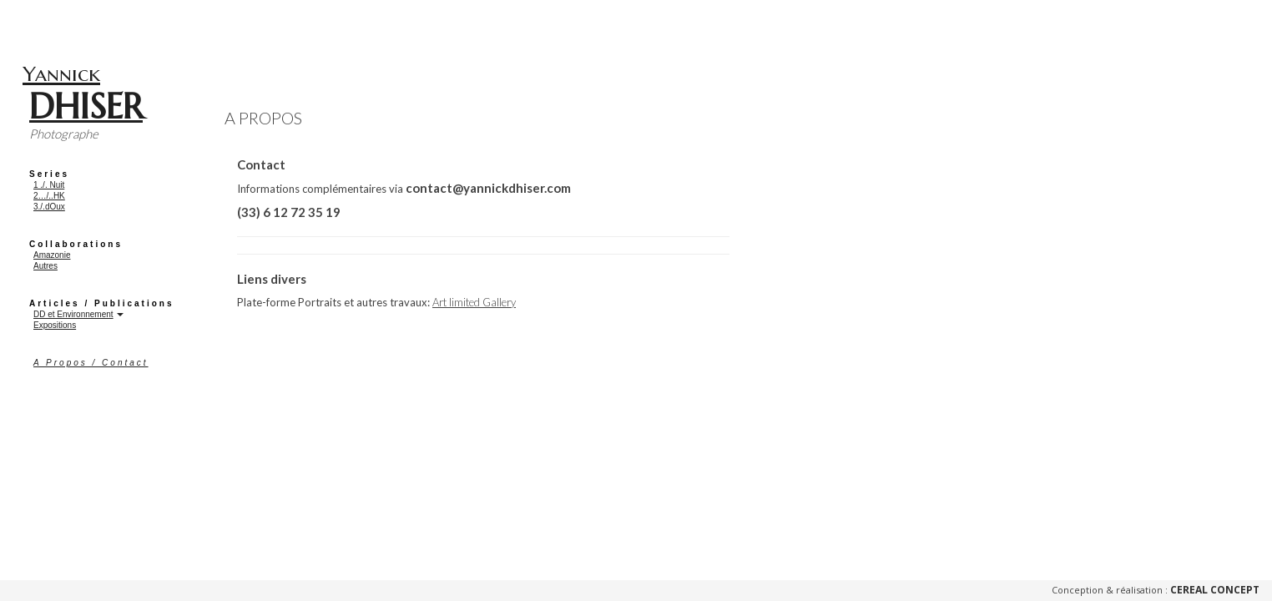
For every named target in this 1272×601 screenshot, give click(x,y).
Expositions (54, 325)
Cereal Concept (1214, 590)
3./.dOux (49, 206)
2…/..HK (49, 195)
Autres (45, 265)
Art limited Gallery (474, 302)
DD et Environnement (73, 314)
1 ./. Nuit (48, 184)
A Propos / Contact (91, 362)
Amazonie (51, 255)
